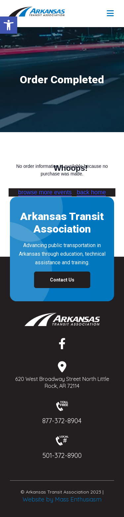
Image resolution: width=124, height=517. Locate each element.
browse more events (45, 192)
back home (91, 192)
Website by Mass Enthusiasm (62, 499)
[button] (8, 25)
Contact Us (62, 279)
